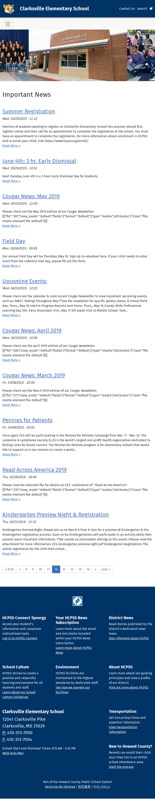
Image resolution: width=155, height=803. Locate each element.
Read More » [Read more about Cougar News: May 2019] (11, 226)
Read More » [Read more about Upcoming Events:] (11, 315)
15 (80, 569)
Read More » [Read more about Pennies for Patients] (11, 454)
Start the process (121, 767)
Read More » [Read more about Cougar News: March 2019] (11, 405)
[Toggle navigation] (8, 24)
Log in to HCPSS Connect (19, 638)
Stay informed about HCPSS (129, 638)
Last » (105, 569)
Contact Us (127, 9)
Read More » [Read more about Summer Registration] (11, 146)
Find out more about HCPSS (128, 687)
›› (95, 569)
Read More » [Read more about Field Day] (11, 266)
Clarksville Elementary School (54, 9)
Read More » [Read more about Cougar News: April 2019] (11, 360)
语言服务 (84, 787)
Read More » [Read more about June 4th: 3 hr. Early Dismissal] (11, 181)
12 (56, 569)
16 (88, 569)
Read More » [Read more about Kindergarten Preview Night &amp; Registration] (11, 553)
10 (40, 569)
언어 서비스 (101, 787)
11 (48, 569)
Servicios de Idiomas (60, 787)
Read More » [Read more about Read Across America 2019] (11, 499)
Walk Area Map (13, 753)
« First (9, 569)
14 (72, 569)
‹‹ (19, 569)
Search (142, 9)
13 (64, 569)
